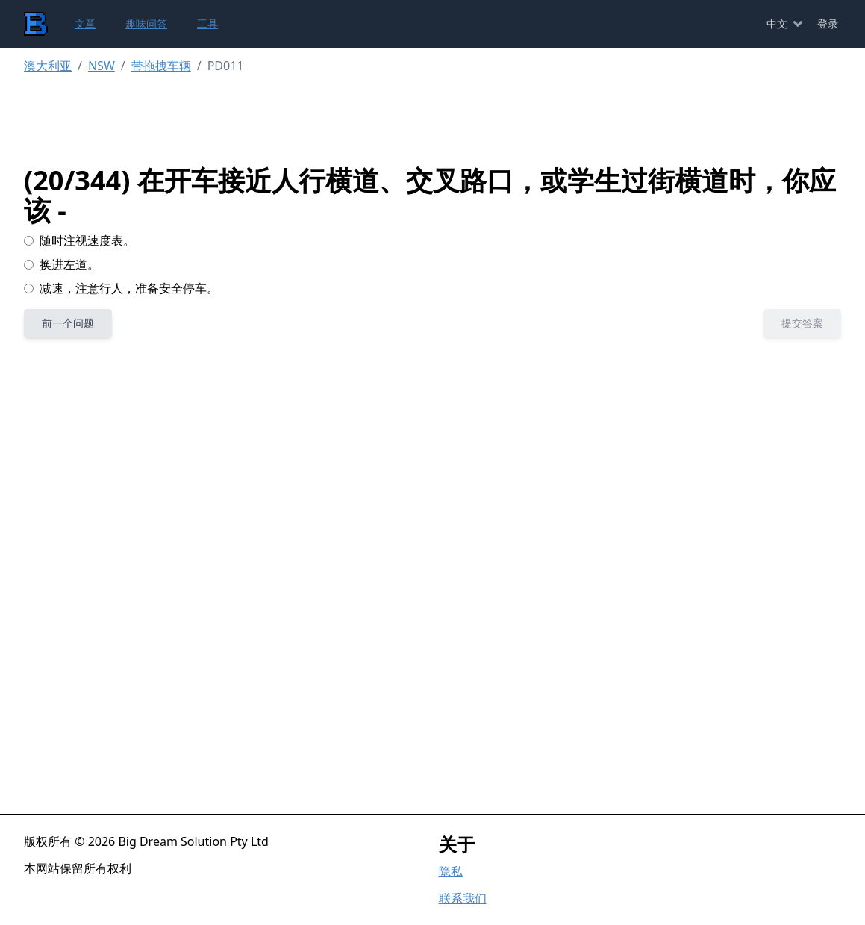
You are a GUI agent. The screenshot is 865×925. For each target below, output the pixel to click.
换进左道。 (61, 264)
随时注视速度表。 (79, 240)
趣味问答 (146, 23)
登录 (827, 23)
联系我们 (463, 898)
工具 (207, 23)
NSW (101, 65)
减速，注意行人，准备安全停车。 (121, 288)
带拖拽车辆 (161, 65)
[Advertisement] (444, 120)
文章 (85, 23)
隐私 (451, 871)
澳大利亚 (48, 65)
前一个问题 (68, 323)
